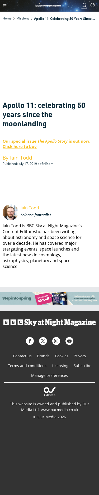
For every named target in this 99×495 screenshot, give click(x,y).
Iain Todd (30, 208)
